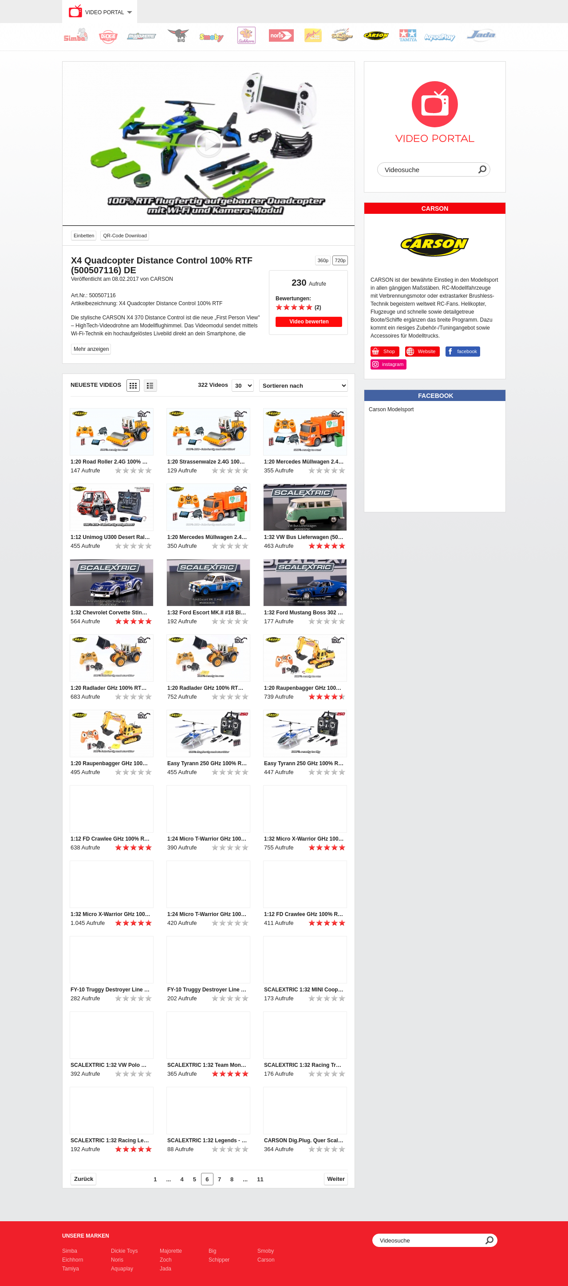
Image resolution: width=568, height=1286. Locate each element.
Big (212, 1251)
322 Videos (213, 384)
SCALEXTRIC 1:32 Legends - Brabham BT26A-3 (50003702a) (207, 1140)
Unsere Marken (85, 1236)
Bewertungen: (293, 298)
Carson (266, 1260)
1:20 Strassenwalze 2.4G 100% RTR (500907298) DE (207, 462)
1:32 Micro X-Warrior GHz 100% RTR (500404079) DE (110, 914)
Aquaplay (122, 1269)
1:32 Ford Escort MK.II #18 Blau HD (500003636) (207, 613)
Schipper (219, 1260)
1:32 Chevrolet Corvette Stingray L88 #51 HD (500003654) (110, 613)
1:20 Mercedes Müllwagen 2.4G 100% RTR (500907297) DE (207, 537)
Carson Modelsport (391, 409)
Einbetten (84, 235)
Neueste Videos (96, 384)
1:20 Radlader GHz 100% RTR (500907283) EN (207, 688)
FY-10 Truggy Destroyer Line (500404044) (207, 990)
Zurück (83, 1179)
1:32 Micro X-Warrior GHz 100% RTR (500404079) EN (304, 839)
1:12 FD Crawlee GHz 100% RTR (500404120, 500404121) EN (110, 839)
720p (340, 260)
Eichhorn (72, 1260)
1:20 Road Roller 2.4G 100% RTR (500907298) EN (110, 462)
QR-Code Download (124, 235)
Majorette (171, 1251)
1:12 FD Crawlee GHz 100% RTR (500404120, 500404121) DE (304, 914)
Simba (69, 1251)
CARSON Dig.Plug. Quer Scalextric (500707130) (304, 1140)
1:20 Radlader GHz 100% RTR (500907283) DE (110, 688)
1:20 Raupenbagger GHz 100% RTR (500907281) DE (110, 763)
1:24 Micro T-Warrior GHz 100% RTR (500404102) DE (207, 914)
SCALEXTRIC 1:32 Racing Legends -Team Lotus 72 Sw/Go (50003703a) (110, 1140)
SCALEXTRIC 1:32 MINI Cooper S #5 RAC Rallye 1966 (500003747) (304, 990)
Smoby (265, 1251)
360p (323, 260)
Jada (165, 1269)
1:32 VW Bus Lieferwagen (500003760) (304, 537)
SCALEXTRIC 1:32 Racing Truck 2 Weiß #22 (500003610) (304, 1065)
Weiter (336, 1179)
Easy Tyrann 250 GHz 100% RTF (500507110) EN (304, 763)
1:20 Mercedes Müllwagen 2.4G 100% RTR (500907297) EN (304, 462)
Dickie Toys (124, 1251)
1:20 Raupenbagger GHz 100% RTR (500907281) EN (304, 688)
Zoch (166, 1260)
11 (260, 1179)
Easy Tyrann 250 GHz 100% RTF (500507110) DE (207, 763)
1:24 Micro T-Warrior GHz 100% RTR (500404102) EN (207, 839)
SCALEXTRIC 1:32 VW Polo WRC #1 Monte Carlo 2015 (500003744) (110, 1065)
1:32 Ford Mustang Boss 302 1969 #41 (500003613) (304, 613)
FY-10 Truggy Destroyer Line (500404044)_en (110, 990)
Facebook (435, 395)
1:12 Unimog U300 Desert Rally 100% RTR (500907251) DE (110, 537)
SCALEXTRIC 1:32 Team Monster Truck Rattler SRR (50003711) (207, 1065)
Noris (117, 1260)
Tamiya (70, 1269)
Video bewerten (308, 322)
